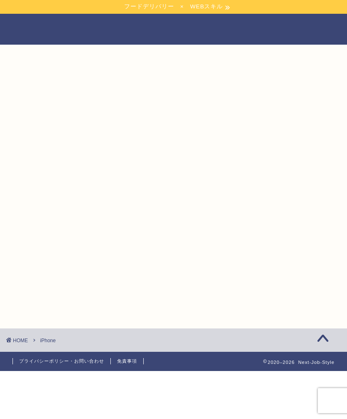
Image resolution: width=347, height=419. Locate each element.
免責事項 (127, 360)
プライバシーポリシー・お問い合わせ (61, 360)
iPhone (47, 340)
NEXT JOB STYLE (173, 29)
